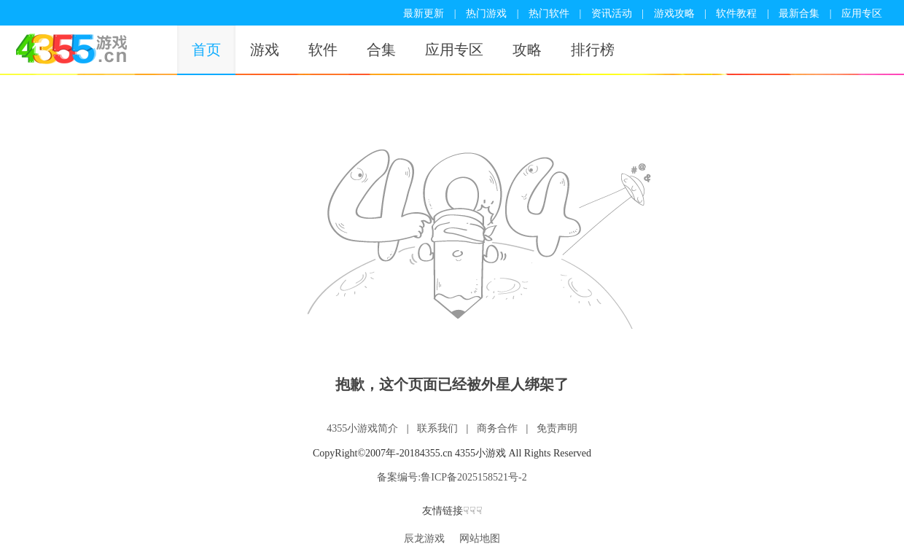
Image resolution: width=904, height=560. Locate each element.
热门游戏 (486, 13)
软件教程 (736, 13)
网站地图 (479, 538)
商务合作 (497, 428)
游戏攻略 (674, 13)
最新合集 (799, 13)
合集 (381, 50)
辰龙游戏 (424, 538)
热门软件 (549, 13)
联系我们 (437, 428)
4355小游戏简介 (362, 428)
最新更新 (423, 13)
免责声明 (557, 428)
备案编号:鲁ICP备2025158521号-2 (451, 477)
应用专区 (861, 13)
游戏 (264, 50)
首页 (206, 50)
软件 (323, 50)
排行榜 (593, 50)
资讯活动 (611, 13)
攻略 (527, 50)
